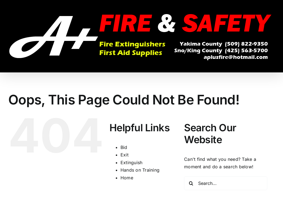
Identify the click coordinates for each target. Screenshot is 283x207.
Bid (123, 147)
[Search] (191, 183)
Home (126, 177)
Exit (124, 155)
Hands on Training (139, 170)
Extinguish (131, 162)
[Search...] (225, 183)
